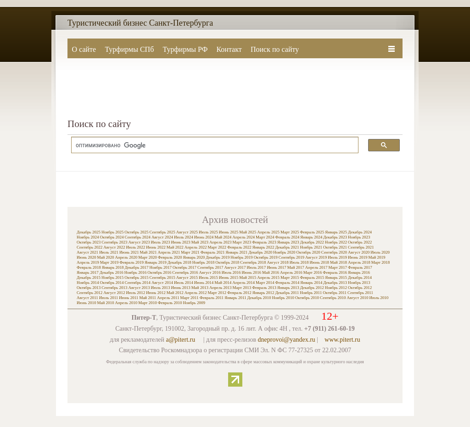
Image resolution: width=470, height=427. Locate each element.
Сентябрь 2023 (114, 242)
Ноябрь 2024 (88, 237)
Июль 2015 (208, 277)
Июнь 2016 (251, 272)
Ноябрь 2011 (311, 292)
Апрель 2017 (316, 267)
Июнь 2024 (203, 237)
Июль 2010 (379, 297)
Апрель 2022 (196, 247)
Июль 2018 (299, 262)
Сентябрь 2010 (333, 297)
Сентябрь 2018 (253, 262)
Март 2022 (216, 247)
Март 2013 (242, 287)
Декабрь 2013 (335, 282)
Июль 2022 (135, 247)
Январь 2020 (194, 257)
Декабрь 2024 (360, 232)
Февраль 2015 (312, 277)
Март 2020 (147, 257)
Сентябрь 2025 (162, 232)
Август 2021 (87, 252)
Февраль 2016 (335, 272)
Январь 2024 (311, 237)
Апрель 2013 (220, 287)
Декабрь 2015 (89, 277)
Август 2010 (357, 297)
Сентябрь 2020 (334, 252)
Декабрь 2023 (335, 237)
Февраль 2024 (287, 237)
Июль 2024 (183, 237)
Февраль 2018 (89, 267)
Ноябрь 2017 (161, 267)
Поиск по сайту (275, 49)
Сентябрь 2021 (361, 247)
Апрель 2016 (291, 272)
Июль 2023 (160, 242)
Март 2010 (147, 302)
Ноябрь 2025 (112, 232)
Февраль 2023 (264, 242)
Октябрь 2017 (184, 267)
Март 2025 (289, 232)
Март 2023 (242, 242)
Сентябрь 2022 (89, 247)
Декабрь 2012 (312, 287)
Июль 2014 (183, 282)
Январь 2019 (156, 262)
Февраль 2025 (312, 232)
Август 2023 (139, 242)
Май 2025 (247, 232)
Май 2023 (199, 242)
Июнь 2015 (228, 277)
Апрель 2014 (243, 282)
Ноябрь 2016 (135, 272)
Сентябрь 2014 (138, 282)
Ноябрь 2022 (336, 242)
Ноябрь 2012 (336, 287)
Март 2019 (109, 262)
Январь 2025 (336, 232)
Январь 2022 (263, 247)
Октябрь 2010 (307, 297)
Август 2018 (278, 262)
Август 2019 (316, 257)
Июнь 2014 (203, 282)
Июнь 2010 (86, 302)
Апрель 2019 (88, 262)
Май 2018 (338, 262)
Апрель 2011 (168, 297)
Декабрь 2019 (217, 257)
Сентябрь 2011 (360, 292)
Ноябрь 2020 (284, 252)
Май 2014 (222, 282)
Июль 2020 (380, 252)
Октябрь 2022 (360, 242)
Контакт (228, 49)
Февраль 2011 (212, 297)
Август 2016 (210, 272)
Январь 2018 (113, 267)
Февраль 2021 (213, 252)
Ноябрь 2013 (359, 282)
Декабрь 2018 (179, 262)
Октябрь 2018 (227, 262)
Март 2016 (312, 272)
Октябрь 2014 (111, 282)
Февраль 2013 (264, 287)
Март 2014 (265, 282)
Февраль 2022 (239, 247)
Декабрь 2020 (260, 252)
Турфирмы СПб (129, 49)
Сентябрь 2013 (114, 287)
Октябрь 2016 (159, 272)
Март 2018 (380, 262)
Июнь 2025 (228, 232)
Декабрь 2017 (137, 267)
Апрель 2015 (268, 277)
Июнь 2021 (129, 252)
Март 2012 (216, 292)
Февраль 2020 (170, 257)
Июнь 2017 (276, 267)
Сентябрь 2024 (138, 237)
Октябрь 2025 (136, 232)
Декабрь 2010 (259, 297)
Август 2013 (139, 287)
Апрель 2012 (196, 292)
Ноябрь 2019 (241, 257)
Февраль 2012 (239, 292)
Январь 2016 (359, 272)
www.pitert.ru (342, 339)
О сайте (84, 49)
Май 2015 (247, 277)
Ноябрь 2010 (283, 297)
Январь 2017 (88, 272)
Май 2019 (376, 257)
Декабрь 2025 (89, 232)
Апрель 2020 (126, 257)
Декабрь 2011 (287, 292)
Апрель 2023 (220, 242)
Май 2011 (147, 297)
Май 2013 (199, 287)
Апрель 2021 (168, 252)
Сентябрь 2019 (291, 257)
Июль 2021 (108, 252)
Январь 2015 (336, 277)
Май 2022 (175, 247)
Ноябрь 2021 (311, 247)
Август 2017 (235, 267)
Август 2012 (114, 292)
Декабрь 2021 (287, 247)
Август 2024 (162, 237)
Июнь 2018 (319, 262)
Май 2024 (222, 237)
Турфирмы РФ (184, 49)
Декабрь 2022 (312, 242)
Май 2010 (105, 302)
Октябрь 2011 (335, 292)
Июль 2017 (256, 267)
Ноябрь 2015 (112, 277)
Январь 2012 (263, 292)
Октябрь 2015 (136, 277)
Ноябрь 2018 (203, 262)
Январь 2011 (235, 297)
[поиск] (210, 145)
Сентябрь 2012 (89, 292)
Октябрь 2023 (89, 242)
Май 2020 (105, 257)
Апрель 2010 (126, 302)
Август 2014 (162, 282)
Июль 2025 (208, 232)
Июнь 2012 (155, 292)
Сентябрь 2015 (162, 277)
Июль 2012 (135, 292)
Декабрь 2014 (360, 277)
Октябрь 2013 (89, 287)
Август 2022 (114, 247)
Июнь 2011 (128, 297)
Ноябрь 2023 (359, 237)
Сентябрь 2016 (185, 272)
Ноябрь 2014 (88, 282)
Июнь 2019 (357, 257)
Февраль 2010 (170, 302)
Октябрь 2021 (335, 247)
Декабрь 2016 (111, 272)
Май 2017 (295, 267)
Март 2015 (289, 277)
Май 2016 (270, 272)
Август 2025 (187, 232)
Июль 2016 (231, 272)
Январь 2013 (288, 287)
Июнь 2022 (155, 247)
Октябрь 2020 (308, 252)
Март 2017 (338, 267)
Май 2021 (148, 252)
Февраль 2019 (131, 262)
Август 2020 (358, 252)
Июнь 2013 (180, 287)
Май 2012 (175, 292)
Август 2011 (87, 297)
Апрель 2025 (268, 232)
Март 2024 (265, 237)
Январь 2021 (236, 252)
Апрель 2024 (243, 237)
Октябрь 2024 (111, 237)
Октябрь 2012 (360, 287)
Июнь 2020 (86, 257)
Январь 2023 (288, 242)
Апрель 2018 (359, 262)
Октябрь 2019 (266, 257)
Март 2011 (189, 297)
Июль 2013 (160, 287)
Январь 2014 (311, 282)
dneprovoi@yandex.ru (286, 339)
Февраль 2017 (360, 267)
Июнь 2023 (180, 242)
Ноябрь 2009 (194, 302)
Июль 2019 (337, 257)
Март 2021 (190, 252)
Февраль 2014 (287, 282)
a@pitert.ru (180, 339)
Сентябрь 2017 (210, 267)
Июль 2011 (108, 297)
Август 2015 (187, 277)
